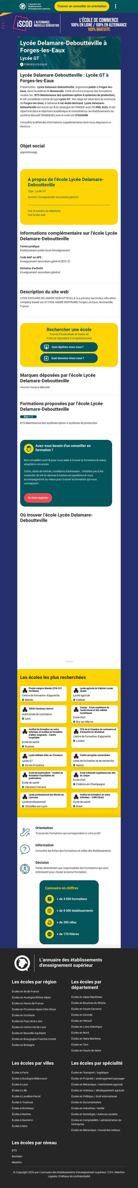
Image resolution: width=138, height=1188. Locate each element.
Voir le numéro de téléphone (44, 210)
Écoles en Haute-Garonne (86, 1008)
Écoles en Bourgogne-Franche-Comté (34, 1039)
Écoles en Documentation (86, 1102)
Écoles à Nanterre (22, 1120)
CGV (110, 1172)
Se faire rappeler (38, 497)
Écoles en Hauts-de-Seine (86, 1050)
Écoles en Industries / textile (87, 1108)
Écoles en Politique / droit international (94, 1096)
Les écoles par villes (33, 1063)
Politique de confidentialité (74, 1176)
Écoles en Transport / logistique (89, 1072)
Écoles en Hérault (81, 1020)
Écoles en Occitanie (23, 1015)
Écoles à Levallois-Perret (26, 1096)
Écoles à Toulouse (22, 1102)
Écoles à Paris (20, 1072)
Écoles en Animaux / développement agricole (97, 1090)
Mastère (17, 1162)
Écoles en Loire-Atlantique (86, 1026)
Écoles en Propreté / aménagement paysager (98, 1078)
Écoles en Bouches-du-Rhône (88, 1003)
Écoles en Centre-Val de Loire (29, 1027)
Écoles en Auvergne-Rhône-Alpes (31, 997)
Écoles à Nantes (21, 1114)
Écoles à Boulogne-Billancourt (29, 1078)
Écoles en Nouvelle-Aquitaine (29, 1033)
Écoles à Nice (19, 1126)
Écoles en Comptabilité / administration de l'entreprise (96, 1122)
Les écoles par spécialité (96, 1063)
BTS (14, 1150)
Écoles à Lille (19, 1090)
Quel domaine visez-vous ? (64, 358)
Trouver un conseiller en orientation (81, 6)
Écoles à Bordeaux (23, 1108)
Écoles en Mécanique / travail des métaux (95, 1130)
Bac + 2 (28, 416)
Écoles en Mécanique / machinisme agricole (97, 1084)
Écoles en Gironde (81, 1014)
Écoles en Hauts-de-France (28, 1003)
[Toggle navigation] (115, 6)
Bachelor (17, 1156)
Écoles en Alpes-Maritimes (86, 997)
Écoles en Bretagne (23, 1044)
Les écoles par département (86, 984)
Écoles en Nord (80, 1032)
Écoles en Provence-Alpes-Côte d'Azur (34, 1009)
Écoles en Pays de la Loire (27, 1021)
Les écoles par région (34, 982)
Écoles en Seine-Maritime (86, 1038)
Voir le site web (36, 214)
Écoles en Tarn (79, 1044)
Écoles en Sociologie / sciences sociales (94, 1114)
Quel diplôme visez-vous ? (64, 347)
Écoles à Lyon (20, 1084)
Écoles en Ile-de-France (25, 991)
